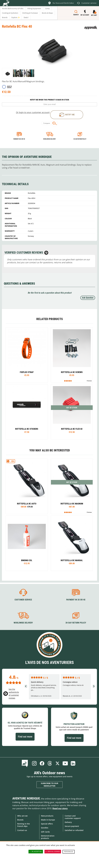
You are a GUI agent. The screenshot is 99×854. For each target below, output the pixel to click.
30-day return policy (79, 139)
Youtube (65, 763)
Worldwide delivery (49, 139)
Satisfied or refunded (74, 830)
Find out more (25, 736)
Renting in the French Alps (23, 825)
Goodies (44, 827)
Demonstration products (47, 837)
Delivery (68, 822)
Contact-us (22, 830)
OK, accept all (36, 851)
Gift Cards (45, 832)
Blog (25, 763)
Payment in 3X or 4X (75, 599)
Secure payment (72, 826)
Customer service (23, 599)
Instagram (34, 763)
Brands (20, 820)
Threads (49, 763)
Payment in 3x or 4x (19, 139)
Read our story (60, 808)
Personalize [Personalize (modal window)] (68, 851)
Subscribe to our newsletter (49, 784)
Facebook (42, 763)
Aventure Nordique (26, 798)
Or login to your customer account (33, 112)
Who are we (22, 816)
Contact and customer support (73, 817)
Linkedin (73, 763)
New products (47, 816)
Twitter (57, 763)
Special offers (47, 824)
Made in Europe (48, 820)
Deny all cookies (53, 851)
